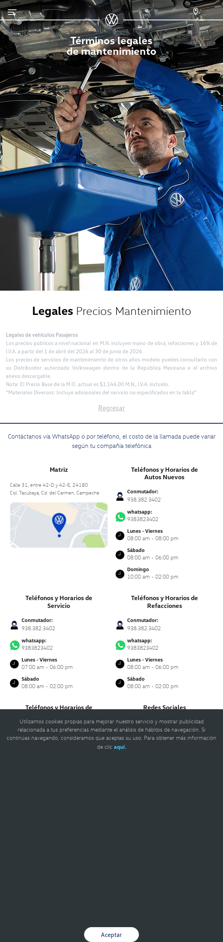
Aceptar (111, 934)
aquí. (120, 746)
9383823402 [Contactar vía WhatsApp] (164, 515)
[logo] (112, 23)
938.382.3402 (144, 499)
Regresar (111, 407)
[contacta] (59, 524)
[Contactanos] (189, 12)
